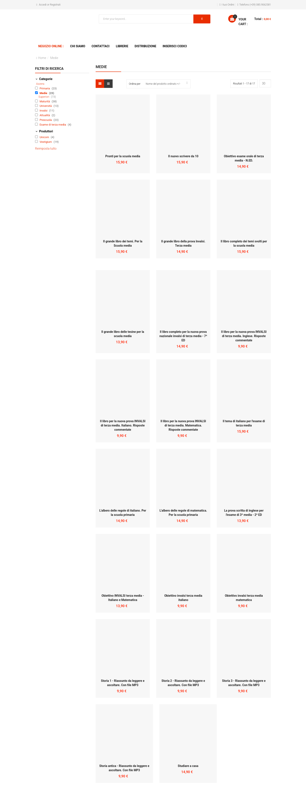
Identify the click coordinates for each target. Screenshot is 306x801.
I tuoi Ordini (228, 4)
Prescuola (46, 120)
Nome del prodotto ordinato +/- (163, 83)
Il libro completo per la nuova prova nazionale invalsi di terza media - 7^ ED (183, 336)
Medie (44, 93)
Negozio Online (50, 46)
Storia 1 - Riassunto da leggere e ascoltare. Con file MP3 (122, 683)
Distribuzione (145, 46)
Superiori (44, 96)
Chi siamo (77, 46)
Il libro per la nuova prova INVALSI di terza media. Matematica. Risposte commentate (183, 425)
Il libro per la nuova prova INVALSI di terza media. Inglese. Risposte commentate (244, 336)
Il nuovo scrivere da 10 (183, 156)
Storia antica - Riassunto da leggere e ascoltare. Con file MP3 (124, 768)
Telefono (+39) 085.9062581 (255, 4)
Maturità (45, 101)
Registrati (55, 4)
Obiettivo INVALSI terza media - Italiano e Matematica (123, 598)
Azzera (40, 83)
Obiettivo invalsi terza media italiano (183, 598)
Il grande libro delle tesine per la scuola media (122, 334)
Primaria (45, 88)
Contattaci (100, 46)
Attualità (45, 115)
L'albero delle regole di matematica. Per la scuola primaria (183, 512)
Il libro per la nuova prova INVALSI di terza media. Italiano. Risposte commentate (123, 425)
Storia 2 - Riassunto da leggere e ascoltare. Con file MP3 (183, 683)
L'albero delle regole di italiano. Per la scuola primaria (122, 512)
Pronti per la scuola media (122, 156)
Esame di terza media (53, 124)
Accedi (42, 4)
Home (42, 58)
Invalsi (44, 110)
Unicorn (45, 137)
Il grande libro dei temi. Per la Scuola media (122, 243)
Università (46, 105)
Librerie (122, 46)
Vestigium (46, 141)
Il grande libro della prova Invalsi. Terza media (183, 243)
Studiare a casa (188, 766)
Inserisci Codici (175, 46)
